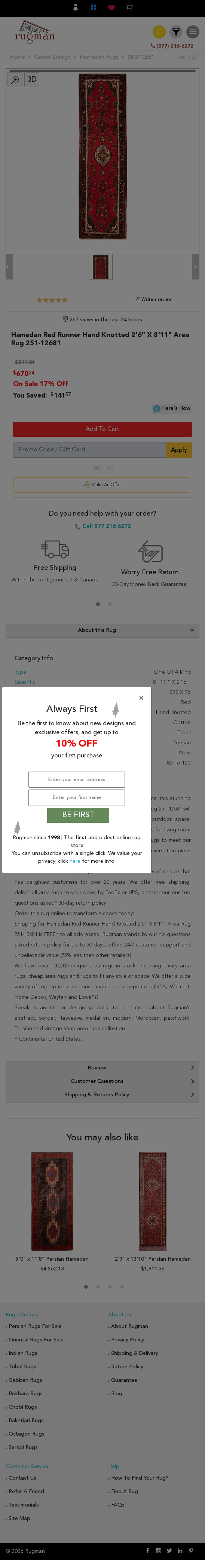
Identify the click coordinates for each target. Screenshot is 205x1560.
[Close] (78, 698)
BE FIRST (78, 815)
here (76, 861)
